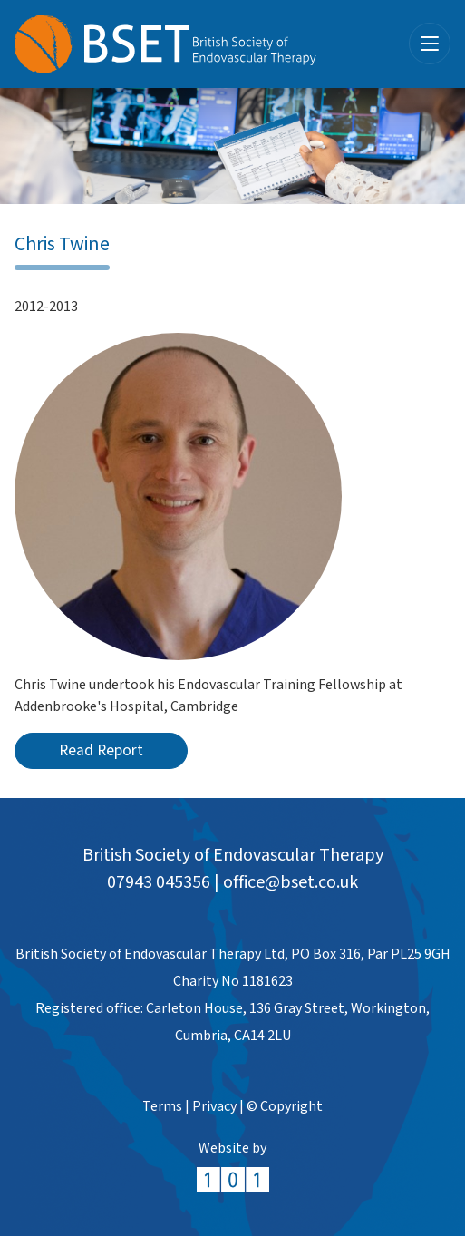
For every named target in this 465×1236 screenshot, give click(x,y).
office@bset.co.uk (290, 882)
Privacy (214, 1106)
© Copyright (285, 1106)
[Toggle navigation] (429, 43)
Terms (162, 1106)
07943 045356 (158, 882)
